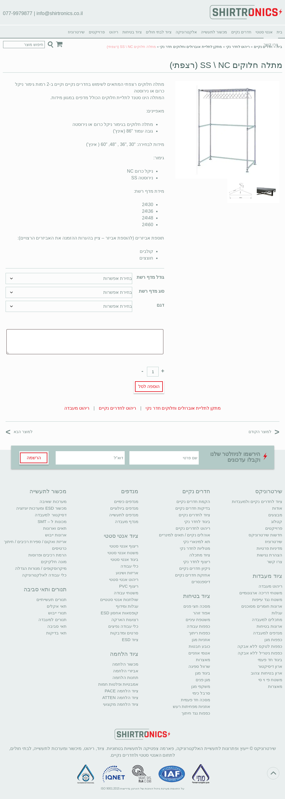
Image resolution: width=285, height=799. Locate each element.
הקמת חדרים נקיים (193, 501)
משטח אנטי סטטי (122, 552)
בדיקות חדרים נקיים (192, 508)
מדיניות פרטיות (269, 548)
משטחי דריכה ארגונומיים (260, 592)
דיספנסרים (200, 581)
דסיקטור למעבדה (50, 514)
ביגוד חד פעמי (270, 659)
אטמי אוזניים (199, 653)
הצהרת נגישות (269, 555)
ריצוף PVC (128, 586)
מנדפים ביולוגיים (124, 508)
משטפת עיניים (198, 619)
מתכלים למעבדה (267, 619)
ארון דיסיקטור (270, 666)
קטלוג (276, 521)
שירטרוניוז (76, 32)
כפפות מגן (273, 639)
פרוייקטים (97, 32)
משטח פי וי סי (270, 679)
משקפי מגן (200, 686)
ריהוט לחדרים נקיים (117, 408)
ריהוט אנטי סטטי (123, 579)
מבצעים (275, 514)
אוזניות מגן (201, 639)
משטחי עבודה (126, 592)
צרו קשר (274, 561)
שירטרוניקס (268, 491)
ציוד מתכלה (199, 555)
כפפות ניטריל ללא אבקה (260, 653)
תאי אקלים (56, 606)
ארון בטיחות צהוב (266, 673)
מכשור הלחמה (125, 664)
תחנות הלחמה (125, 677)
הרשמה (34, 457)
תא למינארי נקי (196, 541)
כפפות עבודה (198, 626)
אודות (277, 508)
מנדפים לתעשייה (123, 514)
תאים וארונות (54, 528)
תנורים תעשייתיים (51, 599)
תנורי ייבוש (57, 612)
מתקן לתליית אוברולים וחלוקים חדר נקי (191, 47)
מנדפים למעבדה (267, 633)
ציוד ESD (130, 639)
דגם (160, 305)
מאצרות (275, 686)
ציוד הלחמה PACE (121, 690)
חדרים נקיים (241, 32)
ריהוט (113, 32)
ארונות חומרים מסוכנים (261, 606)
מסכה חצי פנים (196, 606)
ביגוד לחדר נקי (197, 521)
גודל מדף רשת (150, 277)
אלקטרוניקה (186, 32)
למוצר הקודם (264, 431)
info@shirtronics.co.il (59, 13)
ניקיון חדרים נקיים (194, 568)
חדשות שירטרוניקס (265, 534)
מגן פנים (203, 679)
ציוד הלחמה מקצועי (120, 704)
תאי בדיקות (56, 633)
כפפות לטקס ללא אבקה (259, 646)
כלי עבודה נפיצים (123, 626)
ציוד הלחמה (124, 654)
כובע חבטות (199, 646)
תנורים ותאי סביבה (45, 589)
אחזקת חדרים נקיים (192, 575)
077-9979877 (17, 13)
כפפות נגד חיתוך (195, 713)
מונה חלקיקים (53, 561)
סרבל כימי (201, 693)
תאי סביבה (56, 626)
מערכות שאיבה (53, 501)
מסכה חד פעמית (195, 699)
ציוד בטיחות (132, 32)
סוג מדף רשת (151, 291)
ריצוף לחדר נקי (196, 561)
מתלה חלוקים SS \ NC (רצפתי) (225, 65)
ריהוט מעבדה (76, 408)
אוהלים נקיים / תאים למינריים (184, 534)
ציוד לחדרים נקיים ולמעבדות (257, 501)
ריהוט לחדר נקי (238, 47)
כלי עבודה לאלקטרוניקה (44, 575)
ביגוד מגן (202, 673)
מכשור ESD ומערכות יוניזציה (41, 508)
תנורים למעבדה (52, 619)
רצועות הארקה (124, 619)
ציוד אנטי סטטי (121, 536)
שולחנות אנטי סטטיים (119, 599)
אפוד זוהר (201, 612)
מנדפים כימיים (126, 501)
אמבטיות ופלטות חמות (118, 684)
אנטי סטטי (263, 32)
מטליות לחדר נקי (195, 548)
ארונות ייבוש (55, 534)
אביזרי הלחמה (125, 670)
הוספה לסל (148, 386)
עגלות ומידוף (127, 606)
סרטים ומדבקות (124, 633)
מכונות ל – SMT (52, 521)
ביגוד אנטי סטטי (124, 559)
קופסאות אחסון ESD (119, 612)
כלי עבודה (129, 566)
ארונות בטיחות (269, 626)
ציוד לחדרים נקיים (194, 514)
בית (279, 32)
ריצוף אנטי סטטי (123, 546)
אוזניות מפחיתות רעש (191, 706)
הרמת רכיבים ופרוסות (47, 555)
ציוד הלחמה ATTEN (120, 697)
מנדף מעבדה (126, 521)
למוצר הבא (19, 431)
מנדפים (129, 491)
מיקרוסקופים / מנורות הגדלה (41, 568)
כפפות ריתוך (199, 633)
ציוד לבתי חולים (158, 32)
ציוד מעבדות (267, 576)
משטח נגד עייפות (267, 599)
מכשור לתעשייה (214, 32)
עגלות (277, 612)
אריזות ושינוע (127, 572)
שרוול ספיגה (199, 666)
